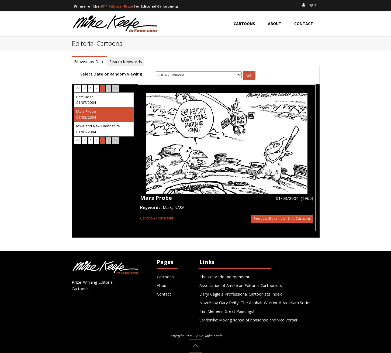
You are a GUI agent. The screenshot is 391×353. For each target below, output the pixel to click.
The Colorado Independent (224, 276)
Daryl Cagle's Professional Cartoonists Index (240, 294)
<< (78, 88)
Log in (309, 4)
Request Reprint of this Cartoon (282, 218)
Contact (164, 294)
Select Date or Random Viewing (111, 74)
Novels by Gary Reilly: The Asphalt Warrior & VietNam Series (255, 302)
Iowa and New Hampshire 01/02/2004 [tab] (98, 129)
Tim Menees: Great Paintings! (226, 311)
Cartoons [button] (244, 23)
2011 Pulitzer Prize (116, 6)
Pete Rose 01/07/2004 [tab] (86, 99)
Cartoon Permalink (157, 218)
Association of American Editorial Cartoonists (240, 285)
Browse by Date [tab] (89, 61)
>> (116, 88)
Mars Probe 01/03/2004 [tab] (86, 114)
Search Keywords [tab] (125, 61)
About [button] (274, 23)
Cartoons (165, 276)
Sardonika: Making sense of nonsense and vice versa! (248, 320)
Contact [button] (303, 23)
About (162, 285)
